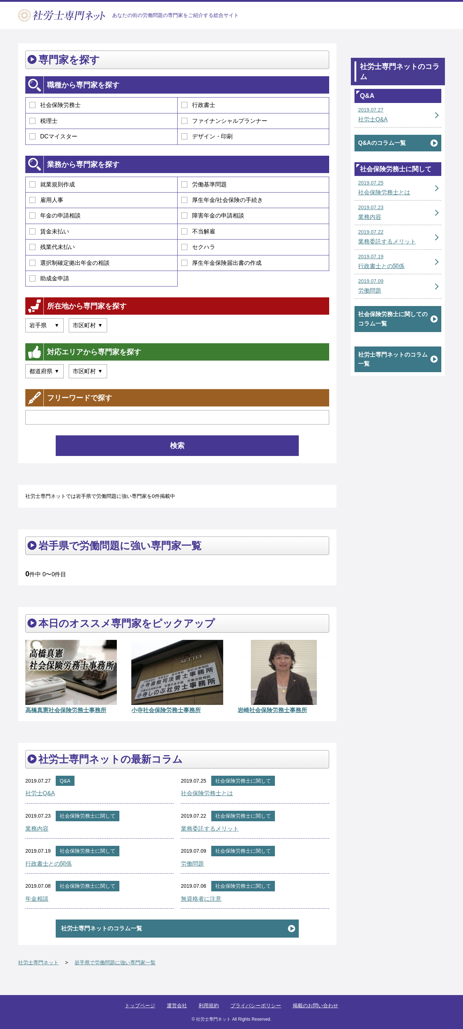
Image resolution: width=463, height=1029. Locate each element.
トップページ (140, 1005)
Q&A (65, 781)
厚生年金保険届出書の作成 (221, 263)
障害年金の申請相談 (212, 215)
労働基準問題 (204, 184)
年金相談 (36, 899)
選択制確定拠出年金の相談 (69, 263)
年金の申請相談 (55, 215)
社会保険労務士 (55, 105)
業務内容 (36, 829)
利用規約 (209, 1005)
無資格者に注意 (201, 899)
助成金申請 (49, 278)
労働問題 (192, 864)
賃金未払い (49, 231)
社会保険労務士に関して (243, 781)
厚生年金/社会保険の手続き (222, 200)
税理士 (43, 121)
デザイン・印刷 (207, 136)
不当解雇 (198, 231)
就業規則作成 (52, 184)
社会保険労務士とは (207, 793)
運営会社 (177, 1005)
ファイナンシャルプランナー (224, 121)
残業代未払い (52, 247)
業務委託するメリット (210, 829)
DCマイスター (53, 136)
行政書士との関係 (48, 864)
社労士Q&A (40, 793)
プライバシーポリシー (255, 1005)
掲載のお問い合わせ (315, 1005)
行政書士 (198, 105)
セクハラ (198, 247)
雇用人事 (46, 200)
